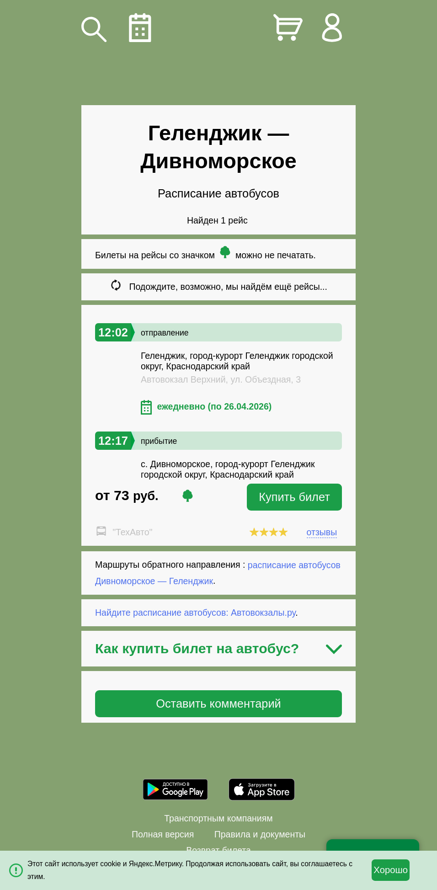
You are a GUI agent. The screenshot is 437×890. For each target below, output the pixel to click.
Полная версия (163, 834)
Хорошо (390, 870)
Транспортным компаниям (218, 818)
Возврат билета (218, 850)
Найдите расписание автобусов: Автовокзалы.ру (195, 613)
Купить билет (294, 496)
